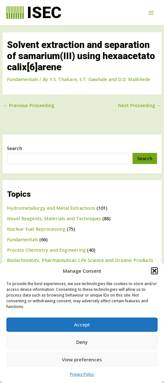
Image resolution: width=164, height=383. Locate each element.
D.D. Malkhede (134, 79)
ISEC (44, 12)
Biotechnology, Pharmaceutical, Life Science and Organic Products (80, 260)
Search (14, 148)
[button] (154, 271)
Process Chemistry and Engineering (46, 250)
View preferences (82, 359)
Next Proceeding (139, 105)
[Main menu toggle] (151, 12)
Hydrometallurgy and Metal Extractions (51, 208)
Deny (82, 342)
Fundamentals (22, 239)
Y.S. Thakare (63, 79)
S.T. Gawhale (93, 79)
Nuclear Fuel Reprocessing (36, 229)
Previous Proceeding (29, 105)
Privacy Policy (82, 374)
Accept (82, 324)
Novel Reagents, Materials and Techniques (54, 218)
